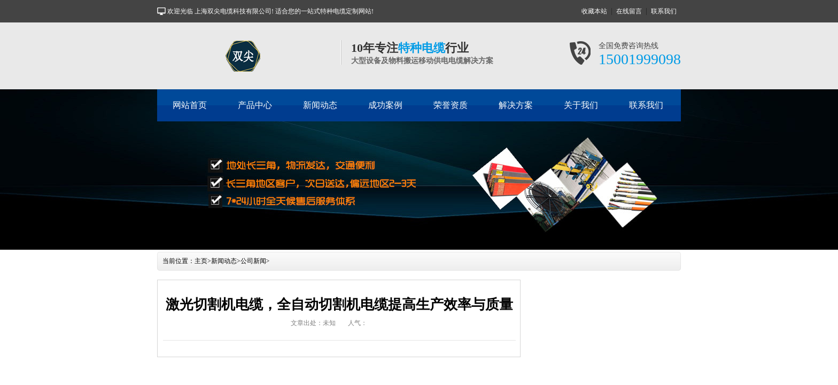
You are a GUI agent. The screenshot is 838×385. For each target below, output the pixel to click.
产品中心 (255, 105)
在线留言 (629, 11)
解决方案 (516, 105)
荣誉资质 (450, 105)
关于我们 (581, 105)
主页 (201, 261)
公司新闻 (253, 261)
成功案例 (385, 105)
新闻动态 (320, 105)
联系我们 (664, 11)
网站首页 (190, 105)
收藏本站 (594, 11)
